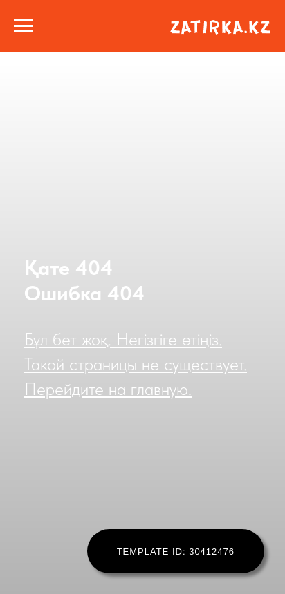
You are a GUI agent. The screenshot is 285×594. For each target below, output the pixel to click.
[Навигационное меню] (23, 26)
